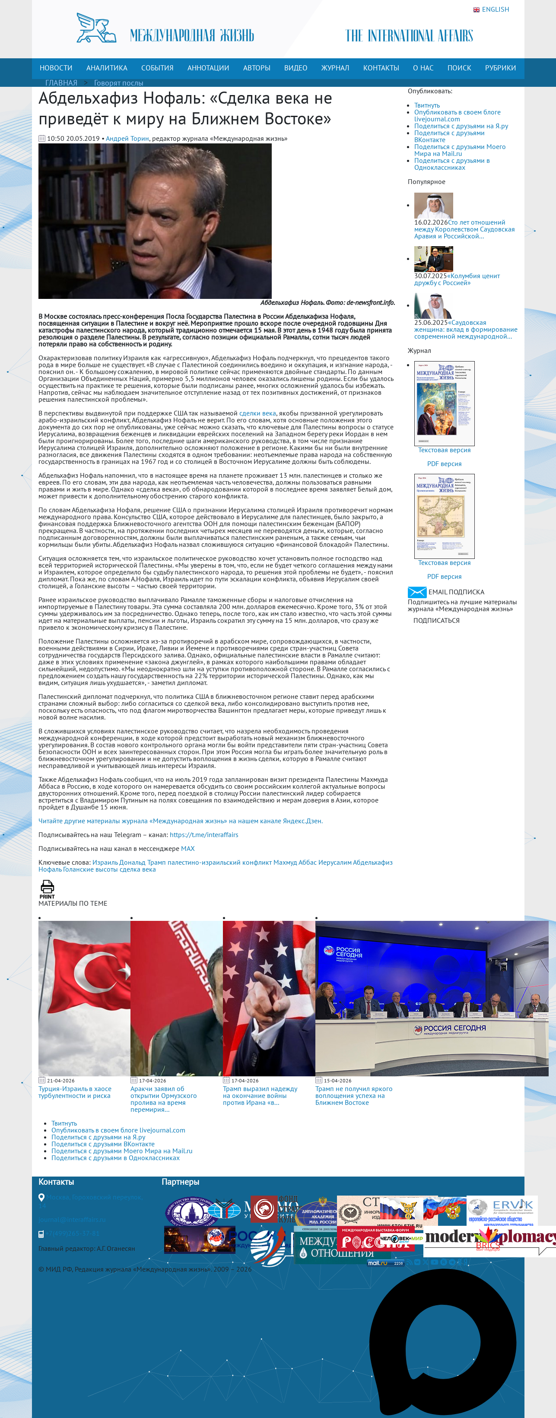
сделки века (257, 413)
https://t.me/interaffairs (204, 834)
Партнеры (180, 1181)
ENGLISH (491, 9)
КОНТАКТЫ (381, 68)
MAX (188, 848)
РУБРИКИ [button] (500, 68)
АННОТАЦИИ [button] (208, 68)
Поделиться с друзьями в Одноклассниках (452, 163)
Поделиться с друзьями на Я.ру (461, 125)
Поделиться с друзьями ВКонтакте (449, 136)
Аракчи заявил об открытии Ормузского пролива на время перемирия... (163, 1098)
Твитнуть (427, 105)
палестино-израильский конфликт (220, 862)
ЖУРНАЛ (335, 68)
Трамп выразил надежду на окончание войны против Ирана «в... (260, 1095)
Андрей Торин (127, 138)
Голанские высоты (90, 869)
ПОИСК (459, 68)
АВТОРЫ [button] (256, 68)
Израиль (105, 862)
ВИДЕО (296, 68)
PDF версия (444, 463)
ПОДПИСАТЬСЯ (436, 620)
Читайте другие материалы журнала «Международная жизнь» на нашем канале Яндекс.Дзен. (180, 820)
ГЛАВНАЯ (61, 83)
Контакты (56, 1181)
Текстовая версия (444, 449)
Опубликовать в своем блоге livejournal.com (457, 115)
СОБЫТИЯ (157, 68)
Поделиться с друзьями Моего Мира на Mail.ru (460, 150)
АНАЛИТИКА (106, 68)
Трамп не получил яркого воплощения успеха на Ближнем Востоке (354, 1095)
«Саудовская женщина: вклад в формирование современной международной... (466, 329)
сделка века (138, 869)
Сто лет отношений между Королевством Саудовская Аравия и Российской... (464, 229)
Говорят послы (118, 83)
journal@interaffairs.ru (72, 1219)
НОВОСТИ (56, 68)
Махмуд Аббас (295, 862)
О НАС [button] (423, 68)
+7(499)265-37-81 (72, 1233)
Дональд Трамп (142, 862)
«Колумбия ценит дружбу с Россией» (457, 279)
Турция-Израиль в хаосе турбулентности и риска (74, 1092)
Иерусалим (335, 862)
